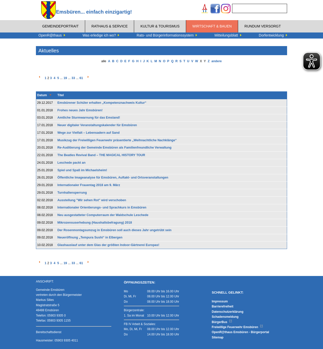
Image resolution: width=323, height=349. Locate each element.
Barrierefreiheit (222, 306)
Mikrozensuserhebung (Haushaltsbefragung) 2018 (95, 222)
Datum (42, 95)
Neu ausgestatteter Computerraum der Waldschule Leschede (103, 215)
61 (81, 78)
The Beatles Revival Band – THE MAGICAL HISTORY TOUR (101, 155)
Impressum (220, 301)
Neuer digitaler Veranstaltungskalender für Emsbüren (97, 125)
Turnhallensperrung (72, 192)
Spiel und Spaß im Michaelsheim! (82, 170)
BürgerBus (222, 322)
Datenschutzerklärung (227, 311)
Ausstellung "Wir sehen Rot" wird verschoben (92, 200)
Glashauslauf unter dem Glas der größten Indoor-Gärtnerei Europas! (108, 245)
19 (65, 78)
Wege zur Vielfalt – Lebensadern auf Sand (89, 132)
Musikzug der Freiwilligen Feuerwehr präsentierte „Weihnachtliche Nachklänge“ (117, 140)
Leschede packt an (72, 162)
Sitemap (218, 337)
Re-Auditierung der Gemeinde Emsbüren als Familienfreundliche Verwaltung (115, 147)
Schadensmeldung (225, 317)
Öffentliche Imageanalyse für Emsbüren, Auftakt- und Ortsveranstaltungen (113, 177)
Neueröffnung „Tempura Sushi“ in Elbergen (90, 237)
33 (73, 78)
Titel (61, 95)
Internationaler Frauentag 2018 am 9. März (89, 185)
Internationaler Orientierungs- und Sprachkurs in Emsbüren (102, 207)
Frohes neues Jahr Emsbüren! (80, 110)
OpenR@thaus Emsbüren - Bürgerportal (240, 332)
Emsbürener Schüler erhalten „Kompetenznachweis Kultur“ (102, 102)
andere (216, 61)
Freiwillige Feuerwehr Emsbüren (237, 327)
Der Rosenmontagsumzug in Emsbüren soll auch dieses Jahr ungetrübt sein (115, 230)
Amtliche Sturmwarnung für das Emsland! (89, 117)
